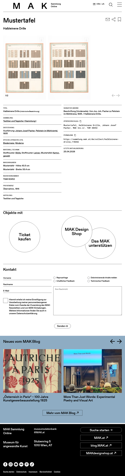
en (98, 4)
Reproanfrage (62, 278)
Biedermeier (8, 143)
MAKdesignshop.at (101, 453)
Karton (56, 153)
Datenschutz (22, 471)
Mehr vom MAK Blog (62, 414)
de (94, 4)
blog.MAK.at (101, 445)
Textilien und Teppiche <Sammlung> (20, 121)
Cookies (58, 471)
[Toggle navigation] (119, 5)
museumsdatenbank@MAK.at (47, 431)
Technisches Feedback (100, 281)
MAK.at (101, 437)
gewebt (6, 156)
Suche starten (101, 430)
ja (103, 4)
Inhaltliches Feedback (66, 281)
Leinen (37, 153)
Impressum (34, 471)
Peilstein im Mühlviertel (46, 130)
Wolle (18, 153)
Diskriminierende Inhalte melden (104, 278)
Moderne (19, 143)
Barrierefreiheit (47, 471)
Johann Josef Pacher (25, 130)
